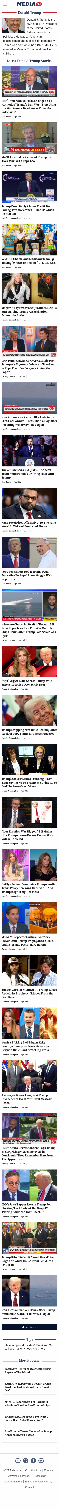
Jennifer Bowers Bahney (11, 218)
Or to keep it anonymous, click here (28, 1347)
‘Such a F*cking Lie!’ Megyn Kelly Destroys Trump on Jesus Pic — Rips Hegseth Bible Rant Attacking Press (26, 1046)
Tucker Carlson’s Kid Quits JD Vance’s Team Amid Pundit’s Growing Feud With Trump (28, 474)
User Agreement (13, 1481)
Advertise (13, 1476)
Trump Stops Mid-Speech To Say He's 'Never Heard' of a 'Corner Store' (26, 1418)
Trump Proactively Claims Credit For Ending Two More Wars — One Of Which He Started (28, 210)
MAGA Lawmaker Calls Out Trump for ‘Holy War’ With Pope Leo (27, 159)
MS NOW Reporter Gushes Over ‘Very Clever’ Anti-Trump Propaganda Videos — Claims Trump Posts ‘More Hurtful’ (29, 941)
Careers (48, 1470)
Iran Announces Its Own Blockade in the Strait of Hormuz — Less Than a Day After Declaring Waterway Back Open (29, 421)
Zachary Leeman (8, 376)
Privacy (26, 1476)
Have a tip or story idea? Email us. (26, 1345)
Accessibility (40, 1476)
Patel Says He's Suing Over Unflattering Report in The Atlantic (28, 1370)
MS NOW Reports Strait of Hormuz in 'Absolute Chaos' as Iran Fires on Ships (27, 1403)
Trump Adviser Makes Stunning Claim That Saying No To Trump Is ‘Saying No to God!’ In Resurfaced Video (29, 783)
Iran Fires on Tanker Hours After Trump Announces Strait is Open (28, 1433)
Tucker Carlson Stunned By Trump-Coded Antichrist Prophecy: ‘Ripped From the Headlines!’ (29, 993)
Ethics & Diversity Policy (38, 1481)
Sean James (6, 116)
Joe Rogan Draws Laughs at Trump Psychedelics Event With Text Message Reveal (27, 1099)
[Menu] (7, 4)
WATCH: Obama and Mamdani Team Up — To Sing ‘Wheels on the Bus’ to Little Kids (29, 261)
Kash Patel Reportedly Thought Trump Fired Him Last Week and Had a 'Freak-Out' (28, 1387)
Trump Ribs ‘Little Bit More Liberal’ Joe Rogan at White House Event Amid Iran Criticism (28, 1261)
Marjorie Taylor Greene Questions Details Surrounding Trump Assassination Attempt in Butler (29, 312)
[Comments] (23, 116)
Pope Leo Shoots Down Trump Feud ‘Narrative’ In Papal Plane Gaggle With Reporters (27, 575)
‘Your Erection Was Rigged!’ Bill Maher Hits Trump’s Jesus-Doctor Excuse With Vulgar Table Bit (27, 835)
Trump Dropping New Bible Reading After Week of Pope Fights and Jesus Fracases (29, 732)
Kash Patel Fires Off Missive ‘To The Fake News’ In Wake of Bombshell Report (29, 524)
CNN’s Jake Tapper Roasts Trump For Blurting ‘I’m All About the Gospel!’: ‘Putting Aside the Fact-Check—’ (26, 1208)
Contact (29, 1487)
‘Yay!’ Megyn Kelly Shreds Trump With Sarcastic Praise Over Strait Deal (27, 683)
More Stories (29, 1327)
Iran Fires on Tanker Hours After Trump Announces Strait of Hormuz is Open (28, 1312)
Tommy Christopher (10, 689)
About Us (35, 1470)
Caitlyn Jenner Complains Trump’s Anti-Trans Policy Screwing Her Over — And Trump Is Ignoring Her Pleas (28, 888)
